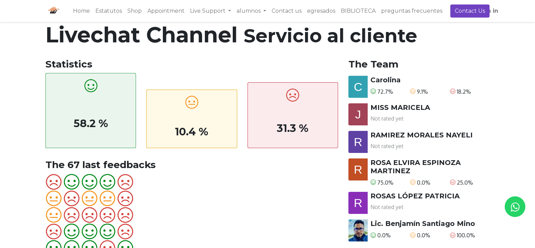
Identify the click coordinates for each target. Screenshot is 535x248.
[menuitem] (81, 11)
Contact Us (470, 11)
